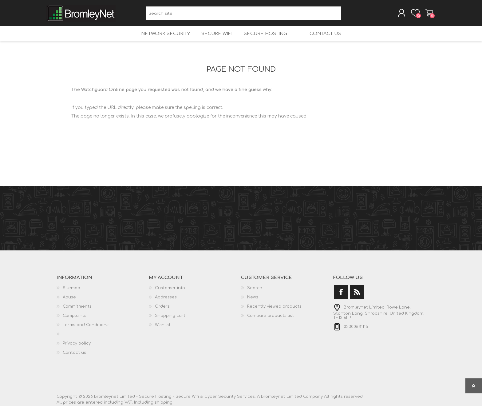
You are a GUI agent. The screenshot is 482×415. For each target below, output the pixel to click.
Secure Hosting (263, 40)
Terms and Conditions (86, 334)
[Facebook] (341, 301)
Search (348, 15)
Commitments (77, 315)
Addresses (166, 306)
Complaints (74, 324)
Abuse (69, 306)
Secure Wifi (213, 40)
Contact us (330, 40)
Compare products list (270, 324)
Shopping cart (426, 15)
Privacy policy (77, 352)
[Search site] (243, 15)
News (252, 306)
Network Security (159, 40)
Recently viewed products (274, 315)
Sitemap (71, 297)
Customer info (170, 297)
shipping (163, 411)
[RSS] (357, 301)
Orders (162, 315)
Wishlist (163, 334)
